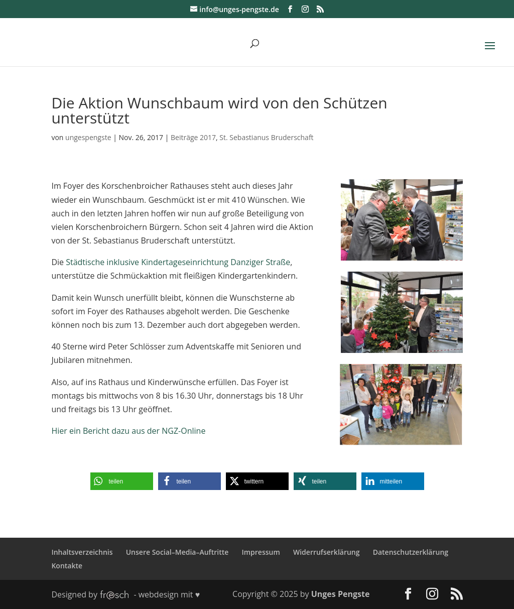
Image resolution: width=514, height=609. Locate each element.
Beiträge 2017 (193, 137)
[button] (121, 481)
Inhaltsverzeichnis (81, 552)
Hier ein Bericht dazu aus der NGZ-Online (128, 430)
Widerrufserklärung (326, 552)
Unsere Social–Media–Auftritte (177, 552)
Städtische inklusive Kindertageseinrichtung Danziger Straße (178, 262)
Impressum (260, 552)
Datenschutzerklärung (410, 552)
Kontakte (66, 565)
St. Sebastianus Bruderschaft (266, 137)
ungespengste (88, 137)
